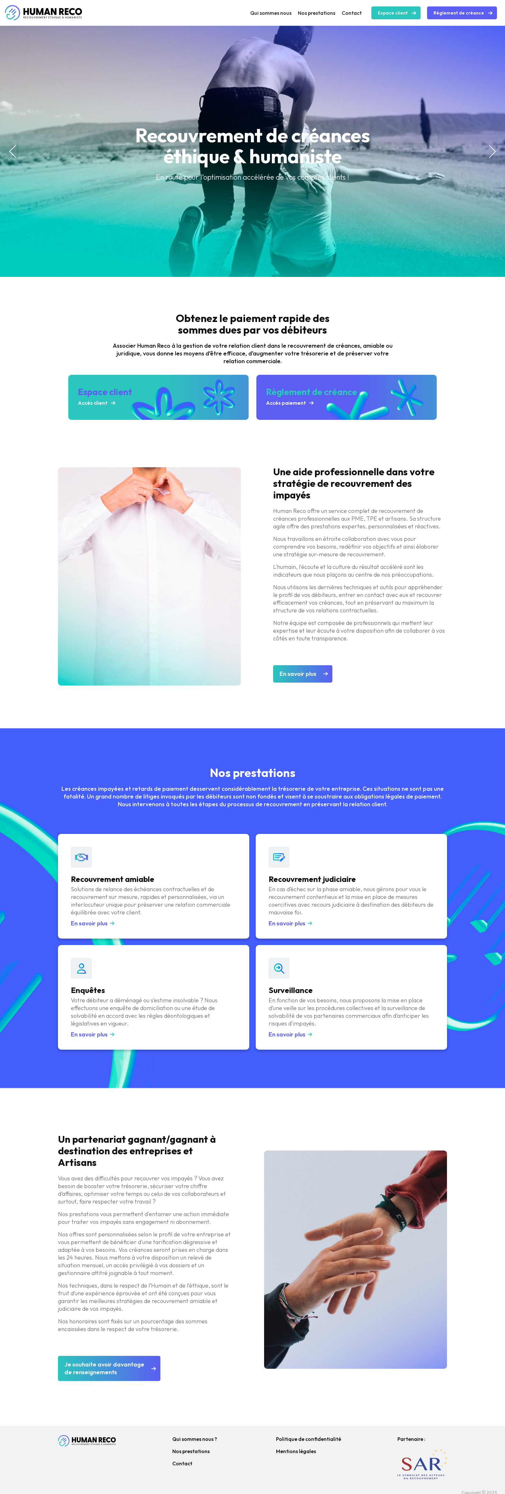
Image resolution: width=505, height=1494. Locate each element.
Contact (352, 13)
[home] (43, 12)
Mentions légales (296, 1451)
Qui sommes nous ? (194, 1439)
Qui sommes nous (270, 13)
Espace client (393, 13)
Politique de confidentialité (308, 1439)
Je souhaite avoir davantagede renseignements (104, 1368)
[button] (13, 151)
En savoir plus (298, 673)
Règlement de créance (459, 13)
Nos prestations (316, 13)
